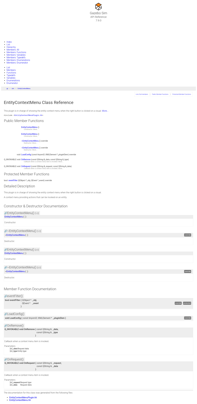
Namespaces (11, 30)
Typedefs (11, 75)
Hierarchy (11, 47)
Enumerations (13, 80)
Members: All (13, 49)
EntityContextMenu (24, 88)
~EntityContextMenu (30, 141)
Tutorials (9, 23)
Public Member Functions (160, 94)
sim (13, 88)
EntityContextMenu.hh (20, 400)
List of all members (142, 94)
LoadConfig (26, 155)
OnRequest (26, 167)
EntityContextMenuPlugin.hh (28, 115)
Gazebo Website (13, 36)
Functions (11, 72)
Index (9, 42)
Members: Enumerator (17, 62)
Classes (8, 27)
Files (7, 33)
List (8, 44)
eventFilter (13, 181)
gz (7, 88)
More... (105, 111)
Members (11, 70)
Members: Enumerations (18, 60)
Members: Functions (16, 52)
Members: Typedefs (16, 57)
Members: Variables (16, 55)
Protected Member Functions (181, 94)
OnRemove (26, 160)
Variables (11, 78)
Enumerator (12, 83)
